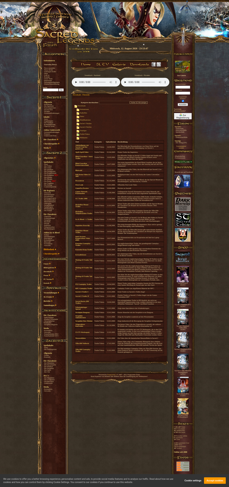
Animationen (84, 109)
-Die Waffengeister (50, 349)
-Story (46, 119)
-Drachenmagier (49, 229)
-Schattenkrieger (49, 218)
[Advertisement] (213, 93)
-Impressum (48, 80)
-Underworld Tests (50, 136)
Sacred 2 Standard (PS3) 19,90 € (182, 349)
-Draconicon (48, 238)
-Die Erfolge (48, 185)
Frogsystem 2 (112, 375)
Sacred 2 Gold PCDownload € (183, 415)
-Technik (47, 111)
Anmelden (183, 105)
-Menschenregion (50, 202)
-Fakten (46, 235)
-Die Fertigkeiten (49, 171)
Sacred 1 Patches (86, 123)
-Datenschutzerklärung (51, 84)
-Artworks (47, 245)
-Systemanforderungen (51, 113)
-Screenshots (48, 244)
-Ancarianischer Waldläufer (49, 322)
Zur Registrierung (182, 116)
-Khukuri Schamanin (51, 319)
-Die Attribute (48, 123)
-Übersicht (47, 193)
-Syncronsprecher (50, 108)
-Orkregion (47, 203)
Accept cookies (215, 480)
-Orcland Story (49, 381)
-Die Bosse (48, 181)
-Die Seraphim (49, 368)
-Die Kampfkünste (50, 173)
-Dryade (46, 223)
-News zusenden (49, 68)
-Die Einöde (48, 210)
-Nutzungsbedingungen (52, 82)
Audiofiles (83, 113)
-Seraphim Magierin (51, 324)
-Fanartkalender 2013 (51, 336)
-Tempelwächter (49, 227)
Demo (82, 116)
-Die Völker (48, 166)
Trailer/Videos (85, 134)
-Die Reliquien (49, 175)
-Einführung (48, 104)
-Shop (46, 73)
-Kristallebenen (49, 240)
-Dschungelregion (50, 198)
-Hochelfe (47, 222)
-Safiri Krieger (49, 317)
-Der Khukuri (48, 366)
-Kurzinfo (47, 357)
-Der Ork (47, 372)
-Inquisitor (47, 225)
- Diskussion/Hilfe (181, 137)
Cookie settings (192, 480)
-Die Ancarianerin (50, 365)
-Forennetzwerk (179, 158)
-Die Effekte (48, 177)
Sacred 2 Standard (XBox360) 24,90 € (183, 327)
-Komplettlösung (49, 124)
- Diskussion (179, 128)
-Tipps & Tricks (49, 126)
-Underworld (48, 383)
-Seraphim (47, 220)
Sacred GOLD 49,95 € (183, 283)
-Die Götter (48, 168)
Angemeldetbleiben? (183, 97)
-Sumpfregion (48, 207)
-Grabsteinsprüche (50, 187)
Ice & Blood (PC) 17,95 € (183, 393)
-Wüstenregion (49, 209)
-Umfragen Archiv (50, 71)
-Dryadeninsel (48, 196)
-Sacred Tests (48, 110)
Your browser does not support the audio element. (96, 82)
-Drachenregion (49, 194)
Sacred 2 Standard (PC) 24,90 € (183, 304)
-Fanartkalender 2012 (51, 334)
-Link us (47, 75)
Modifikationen (85, 120)
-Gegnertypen (48, 121)
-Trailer (46, 355)
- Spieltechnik (179, 132)
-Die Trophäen (49, 183)
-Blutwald (47, 242)
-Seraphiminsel (49, 205)
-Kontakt (47, 77)
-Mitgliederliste (179, 156)
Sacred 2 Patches (86, 127)
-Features (47, 134)
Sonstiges (83, 130)
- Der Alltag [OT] (181, 143)
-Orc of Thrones (49, 380)
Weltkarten (83, 138)
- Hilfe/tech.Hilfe (181, 130)
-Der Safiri (47, 370)
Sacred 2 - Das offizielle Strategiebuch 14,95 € (182, 371)
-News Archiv (48, 70)
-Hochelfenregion (50, 200)
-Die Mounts (48, 179)
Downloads (82, 106)
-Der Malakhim (49, 363)
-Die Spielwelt (49, 106)
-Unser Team (48, 79)
